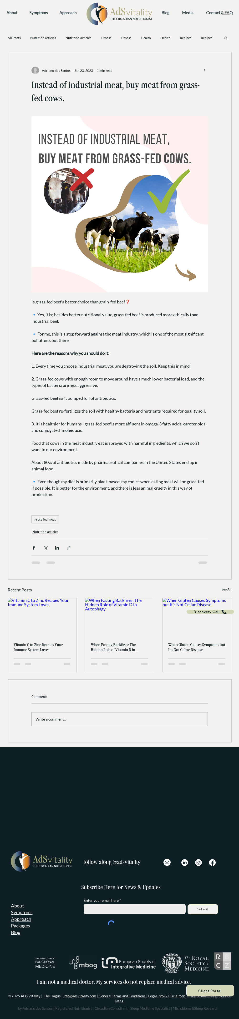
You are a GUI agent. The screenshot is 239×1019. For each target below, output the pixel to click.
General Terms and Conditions (122, 996)
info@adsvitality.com (79, 996)
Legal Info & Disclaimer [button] (166, 996)
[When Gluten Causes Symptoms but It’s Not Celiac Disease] (197, 617)
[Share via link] (68, 548)
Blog (15, 932)
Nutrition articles (43, 38)
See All (227, 589)
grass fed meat (45, 519)
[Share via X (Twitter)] (45, 548)
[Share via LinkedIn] (57, 548)
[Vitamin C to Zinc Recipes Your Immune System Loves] (42, 617)
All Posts (14, 38)
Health (146, 38)
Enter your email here (101, 900)
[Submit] (203, 909)
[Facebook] (212, 862)
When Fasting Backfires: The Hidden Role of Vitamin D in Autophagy (113, 647)
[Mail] (167, 862)
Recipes (185, 38)
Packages (20, 925)
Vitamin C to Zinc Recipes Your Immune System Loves (38, 647)
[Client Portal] (210, 990)
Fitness (106, 38)
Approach (21, 919)
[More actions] (205, 70)
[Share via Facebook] (33, 548)
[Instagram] (198, 862)
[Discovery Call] (210, 611)
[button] (225, 12)
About (17, 905)
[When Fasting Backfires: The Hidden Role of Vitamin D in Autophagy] (119, 617)
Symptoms (22, 912)
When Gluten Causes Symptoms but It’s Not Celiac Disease (196, 647)
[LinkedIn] (184, 862)
